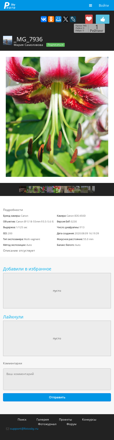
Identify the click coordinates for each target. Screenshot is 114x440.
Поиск (22, 419)
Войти (104, 5)
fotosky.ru (9, 5)
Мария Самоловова (28, 45)
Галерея (42, 419)
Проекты (65, 419)
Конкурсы (89, 419)
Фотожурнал (47, 424)
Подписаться (55, 44)
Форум (71, 424)
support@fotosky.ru (24, 428)
